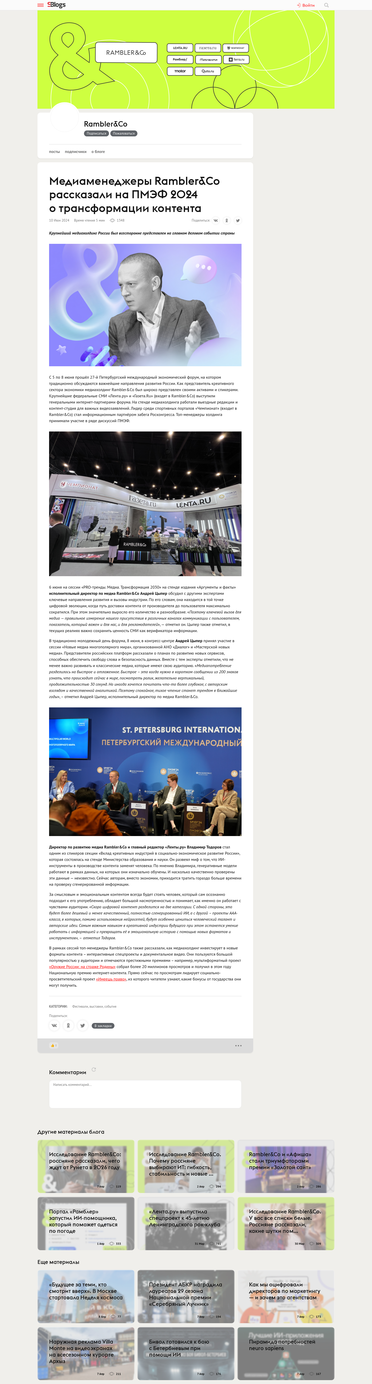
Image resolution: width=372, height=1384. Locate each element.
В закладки (103, 1025)
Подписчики (76, 151)
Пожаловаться (124, 133)
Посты (54, 151)
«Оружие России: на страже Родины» (82, 966)
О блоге (98, 151)
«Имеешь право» (111, 979)
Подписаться (96, 133)
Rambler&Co (105, 124)
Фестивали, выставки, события (94, 1006)
